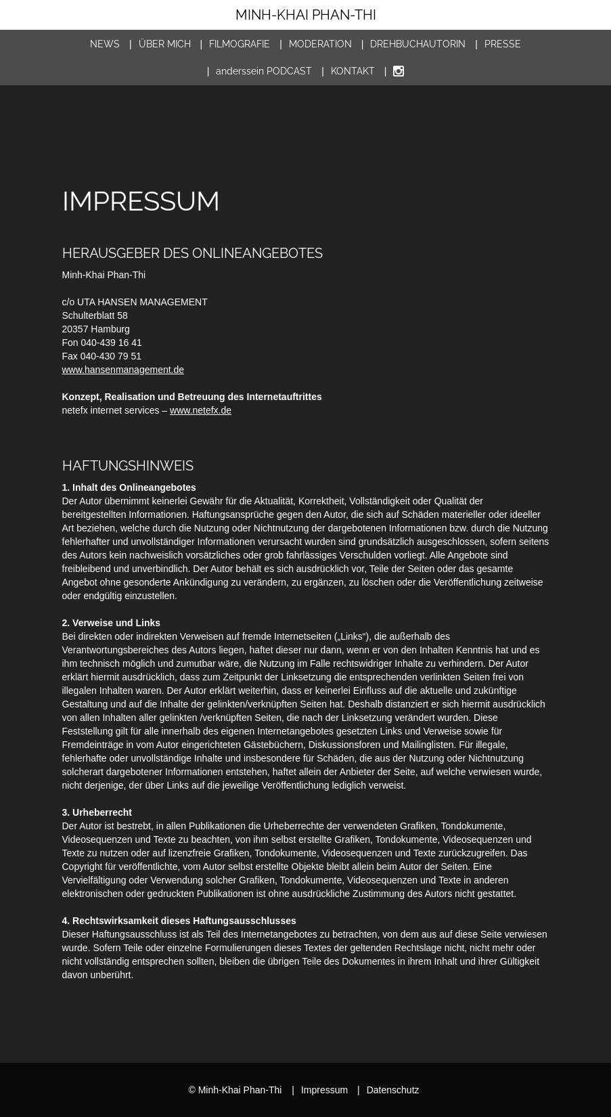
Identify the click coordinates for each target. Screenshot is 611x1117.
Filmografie (239, 44)
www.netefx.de (200, 410)
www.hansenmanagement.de (123, 369)
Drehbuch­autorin (418, 44)
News (105, 44)
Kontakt (353, 71)
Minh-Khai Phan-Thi (305, 15)
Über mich (165, 44)
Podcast (264, 71)
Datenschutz (388, 1090)
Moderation (320, 44)
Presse (502, 44)
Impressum (320, 1090)
